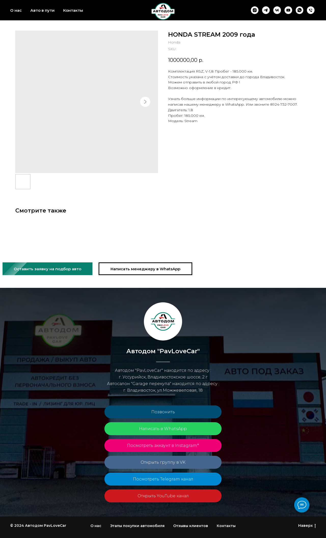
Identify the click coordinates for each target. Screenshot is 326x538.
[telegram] (266, 10)
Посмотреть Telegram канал (163, 479)
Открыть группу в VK (163, 462)
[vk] (277, 10)
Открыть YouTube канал (163, 495)
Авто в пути (42, 10)
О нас (16, 10)
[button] (47, 268)
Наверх (307, 525)
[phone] (311, 10)
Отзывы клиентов (190, 525)
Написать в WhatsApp (163, 428)
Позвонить (163, 411)
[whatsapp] (299, 10)
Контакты (73, 10)
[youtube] (288, 10)
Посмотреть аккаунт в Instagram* (163, 445)
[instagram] (255, 10)
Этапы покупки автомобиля (137, 525)
